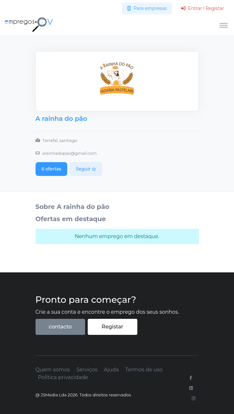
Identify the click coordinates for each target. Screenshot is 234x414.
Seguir (86, 169)
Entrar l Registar (202, 8)
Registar (112, 327)
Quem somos (53, 370)
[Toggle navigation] (223, 25)
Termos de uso (144, 370)
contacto (60, 327)
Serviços (86, 370)
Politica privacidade (63, 377)
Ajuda (111, 370)
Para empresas (147, 8)
